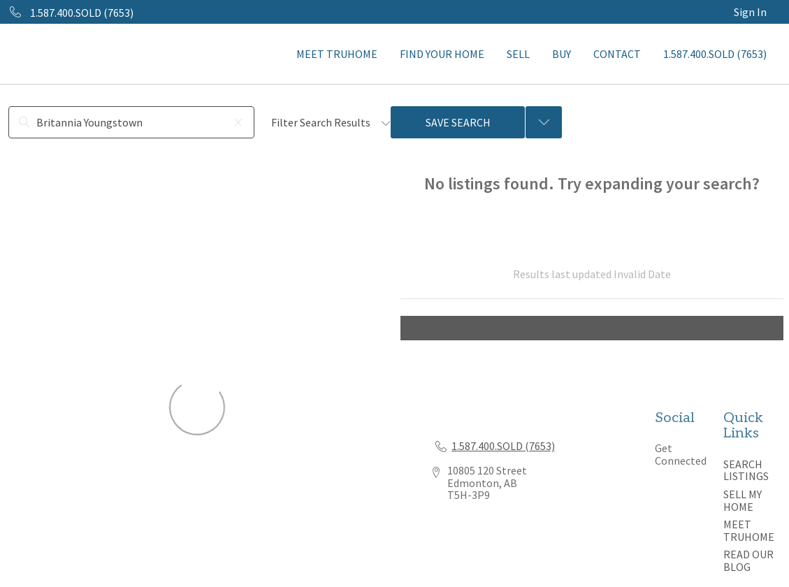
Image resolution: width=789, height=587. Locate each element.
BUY (561, 54)
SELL (518, 54)
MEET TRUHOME (336, 54)
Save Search (458, 122)
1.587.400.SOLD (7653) (715, 54)
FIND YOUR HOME (442, 54)
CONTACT (617, 54)
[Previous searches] (544, 122)
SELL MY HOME (742, 500)
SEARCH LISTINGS (746, 470)
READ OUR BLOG (748, 560)
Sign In (750, 12)
